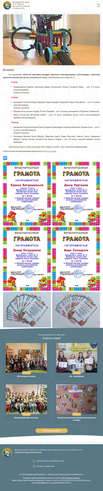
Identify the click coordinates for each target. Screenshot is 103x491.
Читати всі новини (52, 430)
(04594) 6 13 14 (57, 461)
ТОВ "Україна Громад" (70, 478)
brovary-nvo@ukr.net (45, 466)
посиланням (50, 151)
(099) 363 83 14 (43, 461)
